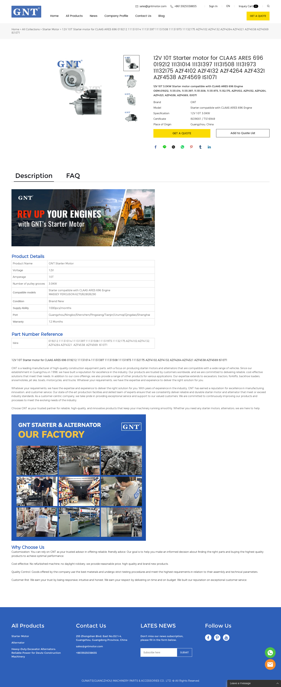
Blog (161, 16)
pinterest (192, 147)
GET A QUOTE (258, 16)
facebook (156, 147)
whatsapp (183, 147)
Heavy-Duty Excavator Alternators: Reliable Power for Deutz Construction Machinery (36, 652)
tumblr (201, 147)
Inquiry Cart (246, 6)
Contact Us (143, 16)
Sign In (213, 6)
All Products (74, 16)
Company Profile (116, 16)
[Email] (158, 652)
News (93, 16)
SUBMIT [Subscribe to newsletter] (184, 652)
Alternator (18, 642)
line (165, 147)
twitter (174, 147)
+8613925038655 (86, 652)
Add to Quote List (242, 133)
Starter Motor (50, 29)
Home (54, 16)
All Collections (31, 29)
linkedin (210, 147)
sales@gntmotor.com (89, 646)
